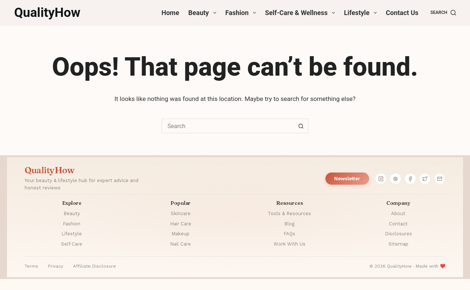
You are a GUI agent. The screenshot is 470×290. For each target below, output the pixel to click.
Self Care (71, 244)
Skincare (181, 213)
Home (170, 13)
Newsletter (347, 178)
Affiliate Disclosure (94, 266)
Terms (31, 266)
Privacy (55, 266)
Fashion (242, 12)
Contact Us (402, 13)
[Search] (443, 13)
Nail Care (180, 244)
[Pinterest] (395, 179)
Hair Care (180, 223)
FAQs (289, 233)
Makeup (180, 233)
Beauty (203, 12)
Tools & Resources (289, 213)
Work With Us (290, 244)
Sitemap (398, 244)
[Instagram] (381, 179)
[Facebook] (410, 179)
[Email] (439, 179)
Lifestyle (362, 12)
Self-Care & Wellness (301, 12)
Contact (398, 223)
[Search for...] (228, 126)
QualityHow (47, 12)
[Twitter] (425, 179)
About (398, 213)
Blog (289, 223)
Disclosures (398, 233)
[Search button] (301, 126)
